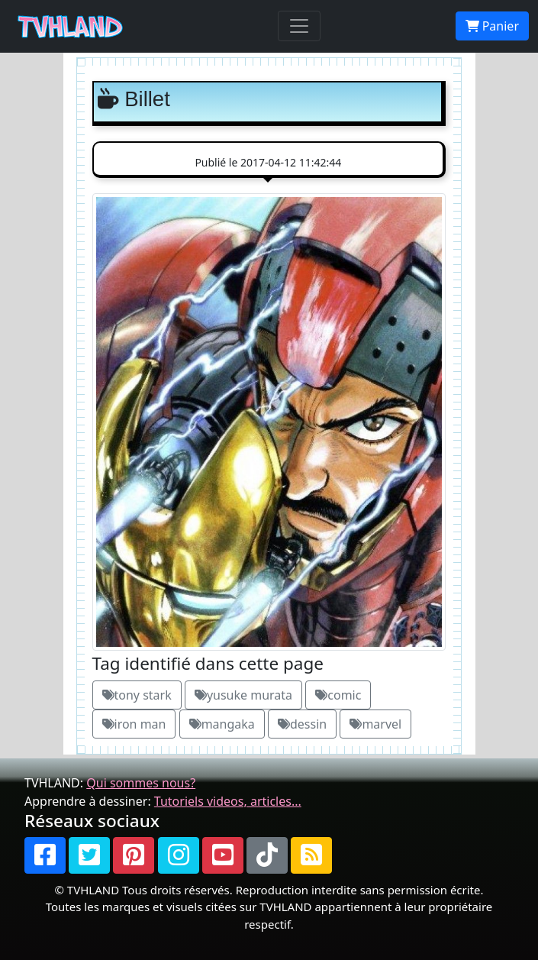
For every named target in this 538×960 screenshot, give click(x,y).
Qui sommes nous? (140, 782)
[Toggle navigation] (299, 26)
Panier (492, 26)
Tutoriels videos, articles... (227, 801)
